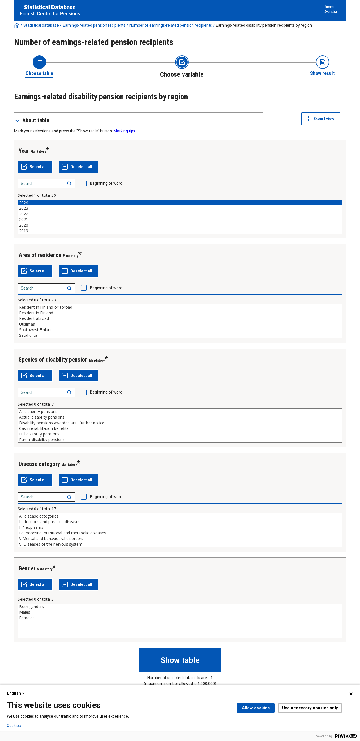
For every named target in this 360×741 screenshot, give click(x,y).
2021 (180, 219)
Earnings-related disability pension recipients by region (264, 25)
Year (24, 150)
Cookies (14, 725)
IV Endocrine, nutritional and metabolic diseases (180, 533)
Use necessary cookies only (310, 707)
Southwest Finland (180, 330)
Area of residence (40, 255)
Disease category (39, 463)
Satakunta (180, 335)
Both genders (180, 606)
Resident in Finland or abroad (180, 307)
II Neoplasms (180, 527)
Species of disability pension (53, 359)
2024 (180, 202)
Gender (27, 568)
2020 (180, 225)
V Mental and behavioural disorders (180, 538)
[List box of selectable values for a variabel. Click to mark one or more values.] (180, 217)
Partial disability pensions (180, 439)
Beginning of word (106, 183)
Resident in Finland (180, 313)
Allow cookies (256, 707)
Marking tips (124, 131)
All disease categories (180, 516)
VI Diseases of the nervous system (180, 544)
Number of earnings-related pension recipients (170, 25)
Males (180, 612)
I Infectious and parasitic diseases (180, 522)
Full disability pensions (180, 434)
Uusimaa (180, 324)
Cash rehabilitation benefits (180, 428)
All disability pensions (180, 411)
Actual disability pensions (180, 417)
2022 (180, 214)
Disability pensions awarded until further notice (180, 423)
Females (180, 618)
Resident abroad (180, 318)
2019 (180, 231)
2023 (180, 208)
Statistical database (41, 25)
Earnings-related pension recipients (94, 25)
